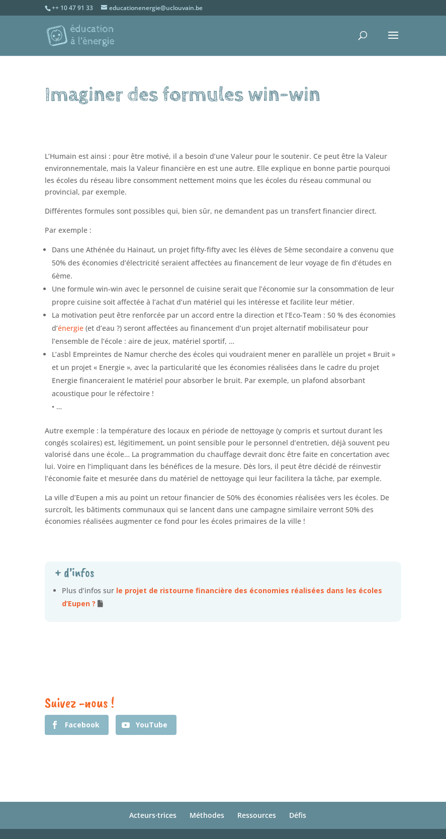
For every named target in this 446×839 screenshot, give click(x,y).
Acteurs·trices (152, 815)
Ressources (256, 815)
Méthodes (207, 815)
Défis (297, 815)
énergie (70, 328)
